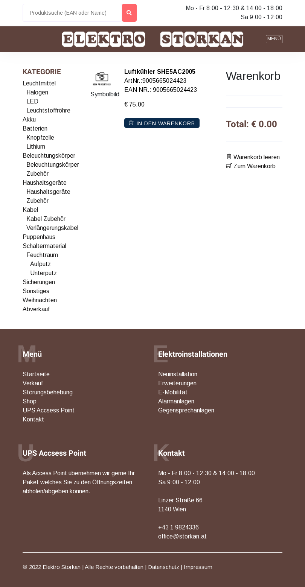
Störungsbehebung (48, 392)
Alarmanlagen (176, 401)
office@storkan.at (182, 536)
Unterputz (43, 273)
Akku (29, 119)
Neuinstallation (177, 374)
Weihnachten (40, 300)
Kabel (30, 210)
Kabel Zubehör (46, 219)
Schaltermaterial (44, 246)
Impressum (198, 567)
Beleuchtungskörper (49, 155)
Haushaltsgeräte (45, 182)
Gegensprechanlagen (186, 410)
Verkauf (33, 383)
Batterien (35, 128)
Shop (30, 401)
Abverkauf (36, 309)
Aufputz (40, 264)
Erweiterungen (177, 383)
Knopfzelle (40, 137)
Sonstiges (36, 291)
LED (32, 101)
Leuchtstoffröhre (48, 110)
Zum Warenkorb (251, 166)
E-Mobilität (173, 392)
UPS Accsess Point (49, 410)
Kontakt (33, 419)
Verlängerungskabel (52, 228)
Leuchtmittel (39, 83)
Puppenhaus (39, 237)
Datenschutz (163, 567)
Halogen (37, 92)
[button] (274, 39)
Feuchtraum (42, 255)
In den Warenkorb (162, 123)
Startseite (36, 374)
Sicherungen (39, 282)
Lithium (35, 146)
